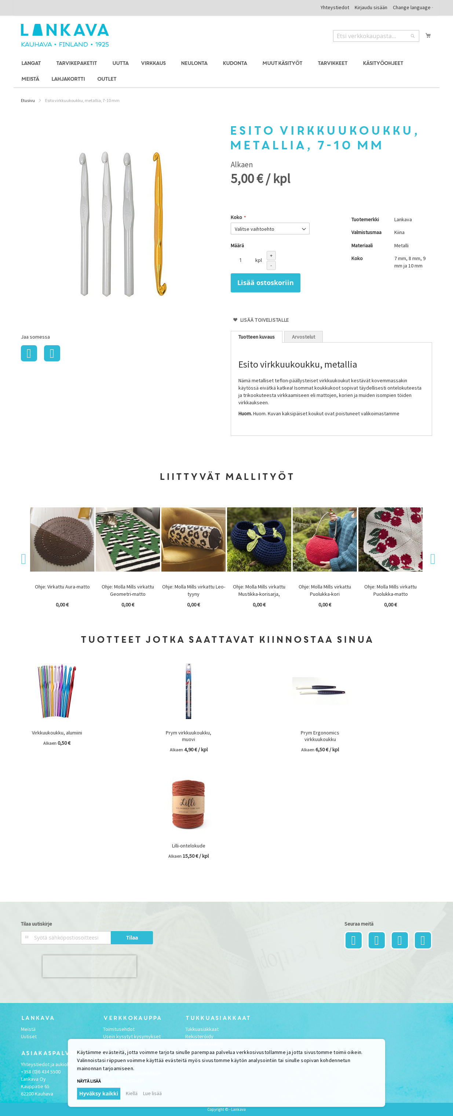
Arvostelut (303, 336)
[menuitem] (32, 64)
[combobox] (376, 36)
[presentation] (89, 966)
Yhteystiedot (335, 7)
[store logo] (65, 35)
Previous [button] (24, 559)
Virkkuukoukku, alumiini (57, 732)
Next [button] (428, 559)
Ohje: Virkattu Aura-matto (62, 586)
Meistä (28, 1029)
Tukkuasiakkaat (202, 1029)
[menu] (226, 71)
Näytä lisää (89, 1081)
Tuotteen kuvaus (256, 336)
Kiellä (132, 1093)
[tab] (256, 337)
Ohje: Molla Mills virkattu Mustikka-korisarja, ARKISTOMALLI (259, 594)
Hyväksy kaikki (98, 1093)
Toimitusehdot (119, 1029)
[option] (63, 558)
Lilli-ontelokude (188, 845)
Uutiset (29, 1036)
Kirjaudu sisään (371, 7)
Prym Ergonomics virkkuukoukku (320, 736)
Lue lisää (152, 1093)
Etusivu (28, 100)
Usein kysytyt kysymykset (132, 1036)
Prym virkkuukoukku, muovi (188, 736)
